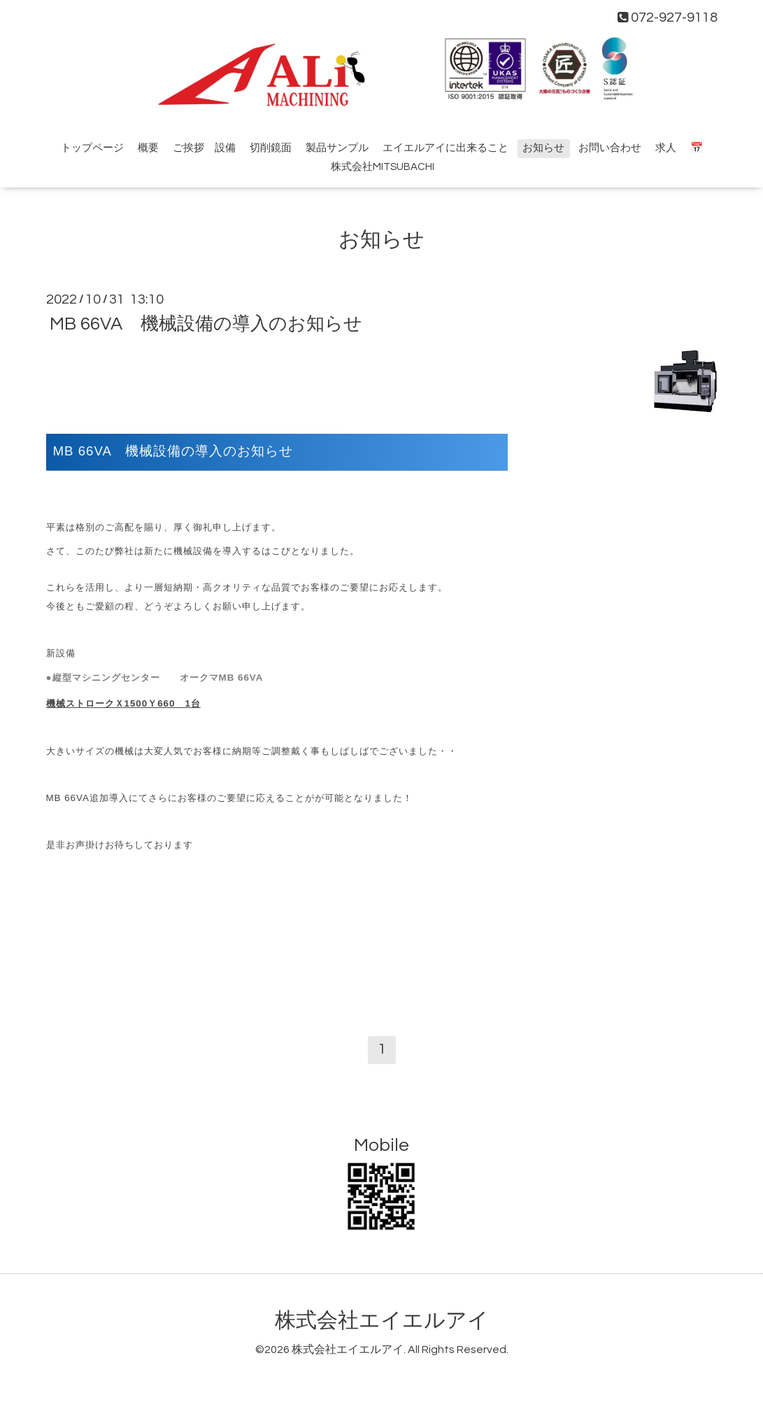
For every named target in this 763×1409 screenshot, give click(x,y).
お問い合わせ (609, 148)
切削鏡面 (271, 148)
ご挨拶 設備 (204, 148)
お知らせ (543, 148)
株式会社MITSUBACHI (382, 167)
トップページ (92, 148)
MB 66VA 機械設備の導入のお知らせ (206, 324)
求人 (665, 148)
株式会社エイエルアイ (382, 1320)
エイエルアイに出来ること (445, 148)
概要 (148, 148)
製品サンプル (337, 148)
